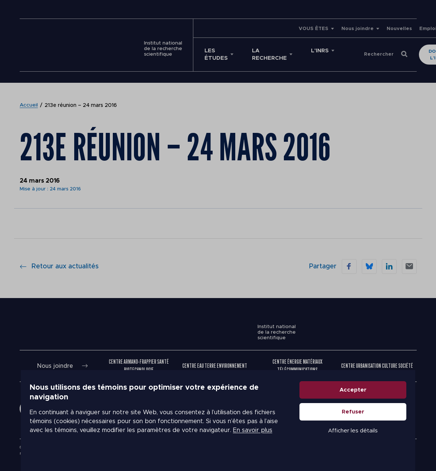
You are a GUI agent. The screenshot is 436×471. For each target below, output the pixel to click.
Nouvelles (352, 28)
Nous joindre (311, 28)
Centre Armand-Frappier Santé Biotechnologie (139, 358)
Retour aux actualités (59, 259)
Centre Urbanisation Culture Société (377, 358)
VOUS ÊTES (267, 28)
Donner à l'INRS (383, 51)
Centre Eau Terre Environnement (214, 358)
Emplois (383, 28)
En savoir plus (190, 434)
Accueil (29, 98)
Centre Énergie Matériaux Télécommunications (297, 358)
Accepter (364, 398)
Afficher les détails (365, 439)
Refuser (365, 420)
